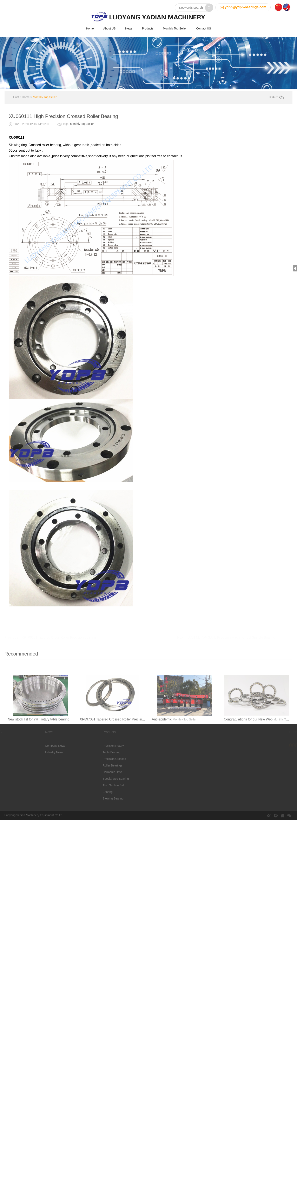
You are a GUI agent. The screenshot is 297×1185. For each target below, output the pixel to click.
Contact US (203, 27)
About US (109, 27)
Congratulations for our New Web (248, 744)
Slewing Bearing (101, 806)
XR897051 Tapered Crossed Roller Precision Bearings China (124, 744)
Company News (44, 753)
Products (147, 27)
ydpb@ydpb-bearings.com (245, 5)
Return (277, 108)
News (128, 27)
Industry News (43, 759)
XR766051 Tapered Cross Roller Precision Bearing (59, 339)
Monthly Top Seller (175, 27)
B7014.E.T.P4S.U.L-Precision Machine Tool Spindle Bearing (231, 339)
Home (90, 27)
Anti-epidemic (162, 744)
